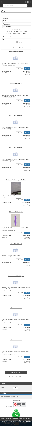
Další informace (27, 421)
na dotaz (9, 31)
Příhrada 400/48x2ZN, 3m (16, 148)
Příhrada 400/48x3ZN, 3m (16, 115)
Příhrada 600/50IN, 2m (16, 308)
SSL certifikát (9, 406)
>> (22, 47)
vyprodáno (23, 33)
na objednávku (18, 31)
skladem (15, 33)
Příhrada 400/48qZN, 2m (16, 212)
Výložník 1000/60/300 (16, 244)
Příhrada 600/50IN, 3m (16, 340)
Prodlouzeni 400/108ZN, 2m (16, 276)
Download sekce (16, 400)
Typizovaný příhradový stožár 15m (16, 180)
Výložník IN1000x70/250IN (16, 51)
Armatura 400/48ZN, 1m (16, 83)
